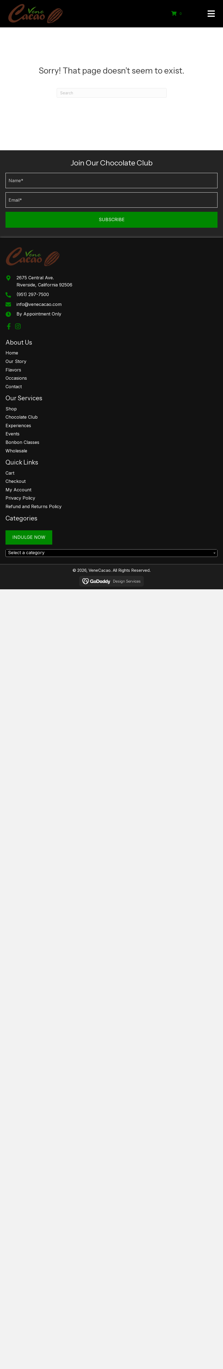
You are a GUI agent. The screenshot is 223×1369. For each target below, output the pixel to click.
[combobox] (111, 553)
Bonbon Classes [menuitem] (22, 442)
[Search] (112, 93)
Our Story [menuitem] (15, 361)
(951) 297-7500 (32, 294)
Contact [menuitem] (13, 386)
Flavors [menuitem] (13, 370)
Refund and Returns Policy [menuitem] (33, 506)
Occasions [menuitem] (16, 378)
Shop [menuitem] (11, 409)
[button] (111, 220)
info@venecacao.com (39, 304)
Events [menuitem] (12, 433)
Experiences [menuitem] (18, 425)
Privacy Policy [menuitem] (20, 498)
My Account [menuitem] (18, 489)
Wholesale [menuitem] (16, 450)
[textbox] (111, 553)
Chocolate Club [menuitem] (21, 417)
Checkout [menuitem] (15, 481)
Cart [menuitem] (9, 473)
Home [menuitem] (11, 353)
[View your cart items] (177, 13)
